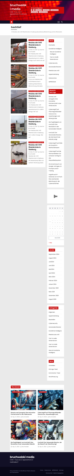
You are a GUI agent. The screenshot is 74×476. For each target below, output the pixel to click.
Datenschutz (53, 78)
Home (41, 469)
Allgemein (52, 312)
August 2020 (52, 299)
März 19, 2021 (34, 49)
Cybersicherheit (54, 10)
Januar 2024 (52, 284)
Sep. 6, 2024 (16, 446)
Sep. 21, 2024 (16, 416)
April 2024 (52, 273)
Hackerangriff (34, 12)
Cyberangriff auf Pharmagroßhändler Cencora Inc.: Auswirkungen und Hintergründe (55, 113)
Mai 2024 (51, 269)
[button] (62, 22)
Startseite (14, 29)
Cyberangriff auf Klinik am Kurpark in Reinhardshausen (55, 145)
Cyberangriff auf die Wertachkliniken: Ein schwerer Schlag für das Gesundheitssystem (55, 155)
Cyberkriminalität (43, 12)
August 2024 (52, 258)
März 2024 (52, 277)
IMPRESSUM (52, 82)
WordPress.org (53, 377)
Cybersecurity (53, 63)
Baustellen (31, 40)
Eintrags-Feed (53, 369)
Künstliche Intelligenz (55, 49)
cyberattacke (46, 10)
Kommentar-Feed (54, 373)
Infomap (61, 469)
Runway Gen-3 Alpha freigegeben (54, 472)
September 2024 (54, 254)
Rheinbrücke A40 (39, 40)
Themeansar (15, 472)
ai (33, 10)
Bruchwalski (25, 416)
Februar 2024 (53, 280)
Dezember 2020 (54, 295)
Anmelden (52, 365)
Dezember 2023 (54, 288)
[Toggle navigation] (58, 22)
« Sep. (50, 243)
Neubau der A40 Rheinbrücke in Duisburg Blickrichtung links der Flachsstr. (36, 124)
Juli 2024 (51, 262)
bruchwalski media (22, 456)
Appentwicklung (54, 74)
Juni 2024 (52, 265)
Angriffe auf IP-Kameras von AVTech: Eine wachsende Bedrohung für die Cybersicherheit (55, 179)
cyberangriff (39, 10)
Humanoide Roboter (55, 67)
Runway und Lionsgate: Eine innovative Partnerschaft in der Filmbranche (55, 101)
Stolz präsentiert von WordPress (18, 470)
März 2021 (52, 292)
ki (31, 10)
